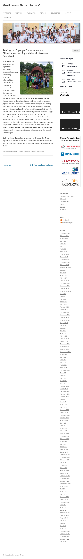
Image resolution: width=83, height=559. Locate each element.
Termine (43, 13)
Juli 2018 (63, 423)
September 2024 (65, 267)
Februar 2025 (64, 254)
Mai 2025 (63, 246)
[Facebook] (61, 96)
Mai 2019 (63, 402)
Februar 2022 (64, 338)
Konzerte (63, 209)
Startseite (7, 13)
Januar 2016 (64, 473)
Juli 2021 (63, 357)
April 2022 (63, 333)
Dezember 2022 (65, 312)
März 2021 (63, 367)
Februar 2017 (64, 449)
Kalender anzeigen (66, 86)
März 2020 (63, 383)
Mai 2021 (63, 362)
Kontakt (68, 13)
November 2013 (65, 513)
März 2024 (63, 278)
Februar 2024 (64, 280)
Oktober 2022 (64, 317)
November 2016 (65, 457)
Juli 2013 (63, 520)
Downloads (55, 13)
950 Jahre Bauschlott (66, 196)
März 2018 (63, 431)
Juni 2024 (63, 270)
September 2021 (65, 352)
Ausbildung (31, 13)
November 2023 (65, 286)
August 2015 (64, 486)
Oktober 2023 (64, 288)
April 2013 (63, 528)
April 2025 (63, 249)
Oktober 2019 (64, 396)
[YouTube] (67, 96)
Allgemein (63, 199)
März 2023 (63, 304)
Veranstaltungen (67, 222)
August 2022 (64, 323)
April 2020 (63, 381)
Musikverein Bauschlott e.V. (21, 5)
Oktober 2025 (64, 236)
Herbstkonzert (72, 66)
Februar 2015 (64, 497)
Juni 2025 (63, 244)
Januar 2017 (64, 452)
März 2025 (63, 251)
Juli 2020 (63, 373)
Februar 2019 (64, 410)
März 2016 (63, 468)
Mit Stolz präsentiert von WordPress (13, 555)
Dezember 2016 (65, 455)
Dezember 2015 (65, 476)
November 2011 (65, 536)
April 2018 (63, 428)
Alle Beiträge (66, 220)
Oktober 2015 (64, 481)
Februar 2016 (64, 470)
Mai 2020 (63, 378)
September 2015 (65, 484)
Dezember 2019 (65, 391)
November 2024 (65, 262)
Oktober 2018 (64, 418)
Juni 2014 (63, 505)
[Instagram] (64, 96)
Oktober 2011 (64, 539)
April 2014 (63, 507)
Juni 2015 (63, 489)
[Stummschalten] (76, 112)
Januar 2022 (64, 341)
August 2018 (64, 420)
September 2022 (65, 320)
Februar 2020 (64, 386)
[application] (70, 108)
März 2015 (63, 494)
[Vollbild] (79, 112)
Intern (62, 204)
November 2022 (65, 315)
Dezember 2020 (65, 370)
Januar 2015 (64, 499)
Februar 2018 (64, 433)
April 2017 (63, 447)
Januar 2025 (64, 257)
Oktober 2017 (64, 439)
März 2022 (63, 336)
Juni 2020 (63, 375)
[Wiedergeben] (63, 112)
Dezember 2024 (65, 259)
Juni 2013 (63, 523)
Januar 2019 (64, 412)
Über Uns (18, 13)
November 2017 (65, 436)
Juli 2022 (63, 325)
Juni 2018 (63, 426)
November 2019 (65, 394)
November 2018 (65, 415)
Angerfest (7, 165)
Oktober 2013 (64, 515)
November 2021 (65, 346)
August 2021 (64, 354)
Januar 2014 (64, 510)
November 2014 (65, 502)
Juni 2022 (63, 328)
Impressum (7, 18)
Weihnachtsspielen (74, 82)
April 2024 (63, 275)
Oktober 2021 (64, 349)
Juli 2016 (63, 462)
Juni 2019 (63, 399)
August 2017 (64, 441)
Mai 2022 (63, 331)
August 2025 (64, 238)
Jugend (33, 151)
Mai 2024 (63, 273)
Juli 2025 (63, 241)
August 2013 (64, 518)
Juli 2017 (63, 444)
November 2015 (65, 478)
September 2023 (65, 291)
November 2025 (65, 233)
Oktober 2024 (64, 265)
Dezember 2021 (65, 344)
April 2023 (63, 302)
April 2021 (63, 365)
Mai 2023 (63, 299)
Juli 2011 (63, 542)
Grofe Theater (64, 201)
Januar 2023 (64, 309)
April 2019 (63, 404)
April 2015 (63, 491)
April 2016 (63, 465)
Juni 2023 (63, 296)
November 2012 (65, 531)
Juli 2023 (63, 294)
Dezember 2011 (65, 534)
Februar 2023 (64, 307)
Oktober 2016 (64, 460)
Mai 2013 (63, 526)
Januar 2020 (64, 389)
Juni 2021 (63, 360)
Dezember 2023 (65, 283)
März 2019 (63, 407)
